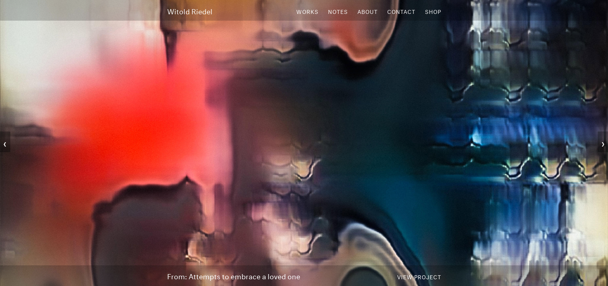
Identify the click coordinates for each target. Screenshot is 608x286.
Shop (433, 11)
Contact (401, 11)
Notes (338, 11)
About (367, 11)
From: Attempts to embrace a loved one (233, 275)
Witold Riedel (189, 10)
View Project (419, 276)
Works (307, 11)
